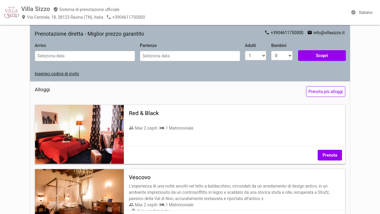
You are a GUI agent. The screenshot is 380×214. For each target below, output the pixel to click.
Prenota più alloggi (325, 91)
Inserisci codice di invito (57, 73)
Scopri (322, 55)
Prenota (329, 155)
